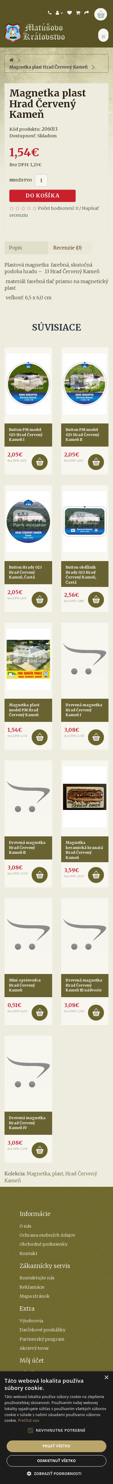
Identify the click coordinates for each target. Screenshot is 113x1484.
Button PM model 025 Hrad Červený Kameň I (25, 434)
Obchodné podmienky (43, 1244)
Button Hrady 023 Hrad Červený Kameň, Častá (25, 572)
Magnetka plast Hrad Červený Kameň (48, 67)
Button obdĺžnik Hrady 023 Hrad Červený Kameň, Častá (81, 575)
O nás (25, 1226)
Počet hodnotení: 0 (58, 208)
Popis (15, 248)
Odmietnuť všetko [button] (56, 1460)
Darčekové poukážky (42, 1330)
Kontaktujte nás (37, 1278)
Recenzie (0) (67, 248)
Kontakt (28, 1253)
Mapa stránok (35, 1296)
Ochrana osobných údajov (47, 1235)
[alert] (56, 1427)
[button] (56, 1473)
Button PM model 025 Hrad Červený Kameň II (82, 434)
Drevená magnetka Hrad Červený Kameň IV (27, 1123)
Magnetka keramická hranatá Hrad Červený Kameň (84, 850)
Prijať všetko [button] (56, 1446)
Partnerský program (42, 1339)
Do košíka (43, 195)
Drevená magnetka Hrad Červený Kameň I (84, 710)
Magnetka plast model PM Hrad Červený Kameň (24, 710)
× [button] (106, 1378)
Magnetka (38, 1174)
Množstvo (20, 180)
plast (57, 1174)
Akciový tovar (34, 1348)
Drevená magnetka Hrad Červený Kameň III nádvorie (84, 985)
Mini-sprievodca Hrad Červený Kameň (25, 985)
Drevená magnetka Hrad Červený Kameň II (27, 847)
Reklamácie (32, 1287)
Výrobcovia (31, 1321)
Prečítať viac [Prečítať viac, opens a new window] (28, 1420)
